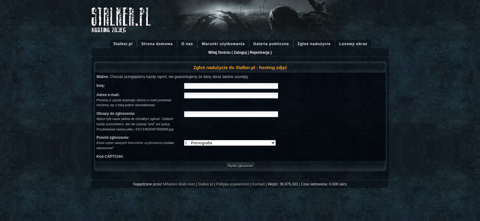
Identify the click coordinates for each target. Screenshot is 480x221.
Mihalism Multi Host (179, 184)
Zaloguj (240, 52)
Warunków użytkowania (145, 143)
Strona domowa (157, 44)
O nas (187, 44)
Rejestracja (259, 52)
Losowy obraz (353, 44)
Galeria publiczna (271, 44)
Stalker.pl (123, 44)
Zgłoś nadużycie (314, 44)
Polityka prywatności (232, 184)
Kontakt (258, 184)
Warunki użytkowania (223, 44)
